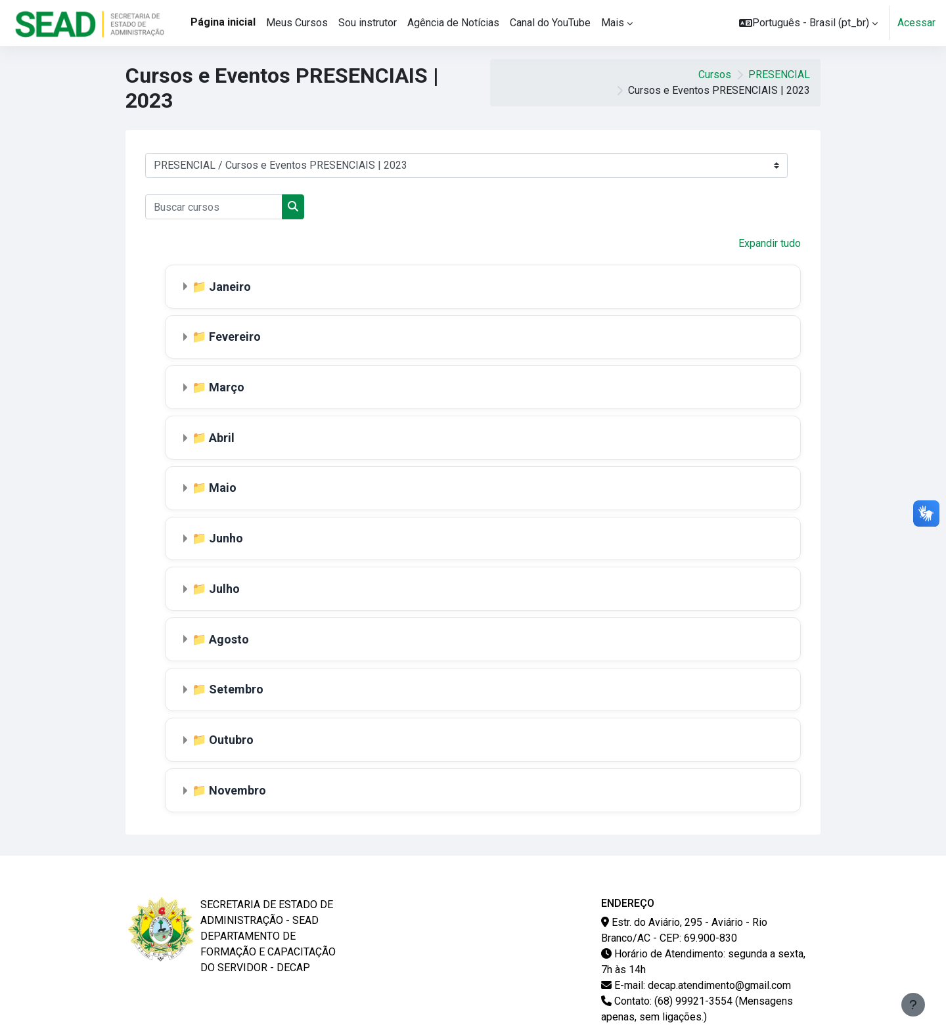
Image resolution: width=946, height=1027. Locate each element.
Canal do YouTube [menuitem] (550, 22)
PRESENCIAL (779, 74)
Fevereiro (235, 336)
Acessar (916, 22)
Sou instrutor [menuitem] (367, 22)
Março (227, 385)
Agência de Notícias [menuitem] (453, 22)
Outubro (232, 732)
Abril (222, 435)
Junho (227, 534)
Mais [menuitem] (612, 22)
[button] (808, 23)
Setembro (237, 683)
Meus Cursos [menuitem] (297, 22)
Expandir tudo (769, 243)
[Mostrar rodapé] (913, 1004)
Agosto (230, 633)
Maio (223, 484)
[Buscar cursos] (213, 206)
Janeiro (231, 286)
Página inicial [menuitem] (223, 22)
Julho (225, 584)
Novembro (238, 782)
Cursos (714, 74)
